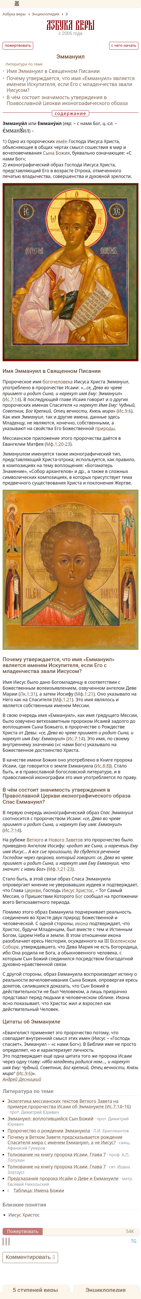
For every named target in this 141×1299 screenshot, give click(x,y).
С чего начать (123, 45)
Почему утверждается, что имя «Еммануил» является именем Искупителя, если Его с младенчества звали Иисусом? (70, 84)
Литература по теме (24, 64)
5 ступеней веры (35, 1290)
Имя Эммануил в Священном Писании (53, 71)
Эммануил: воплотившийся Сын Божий (50, 1118)
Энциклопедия (106, 1290)
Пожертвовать (18, 45)
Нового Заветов (66, 840)
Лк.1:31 (28, 694)
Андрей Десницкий (22, 1079)
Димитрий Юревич (40, 1112)
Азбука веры (70, 25)
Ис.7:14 (12, 399)
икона (81, 923)
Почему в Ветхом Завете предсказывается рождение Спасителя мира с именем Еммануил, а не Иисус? (65, 1139)
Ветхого (34, 840)
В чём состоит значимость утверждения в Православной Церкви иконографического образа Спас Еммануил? (67, 103)
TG (133, 1241)
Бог (79, 896)
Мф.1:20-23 (58, 444)
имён (62, 141)
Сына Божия (56, 153)
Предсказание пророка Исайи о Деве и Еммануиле (62, 1178)
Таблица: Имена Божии (39, 1190)
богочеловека (58, 381)
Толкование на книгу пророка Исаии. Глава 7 (56, 1154)
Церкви (33, 890)
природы (105, 428)
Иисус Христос (77, 890)
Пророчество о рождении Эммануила (48, 1130)
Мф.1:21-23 (60, 869)
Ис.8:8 (102, 766)
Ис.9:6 (124, 411)
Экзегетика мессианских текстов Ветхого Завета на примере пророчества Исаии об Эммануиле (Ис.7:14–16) (69, 1104)
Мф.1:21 (84, 694)
